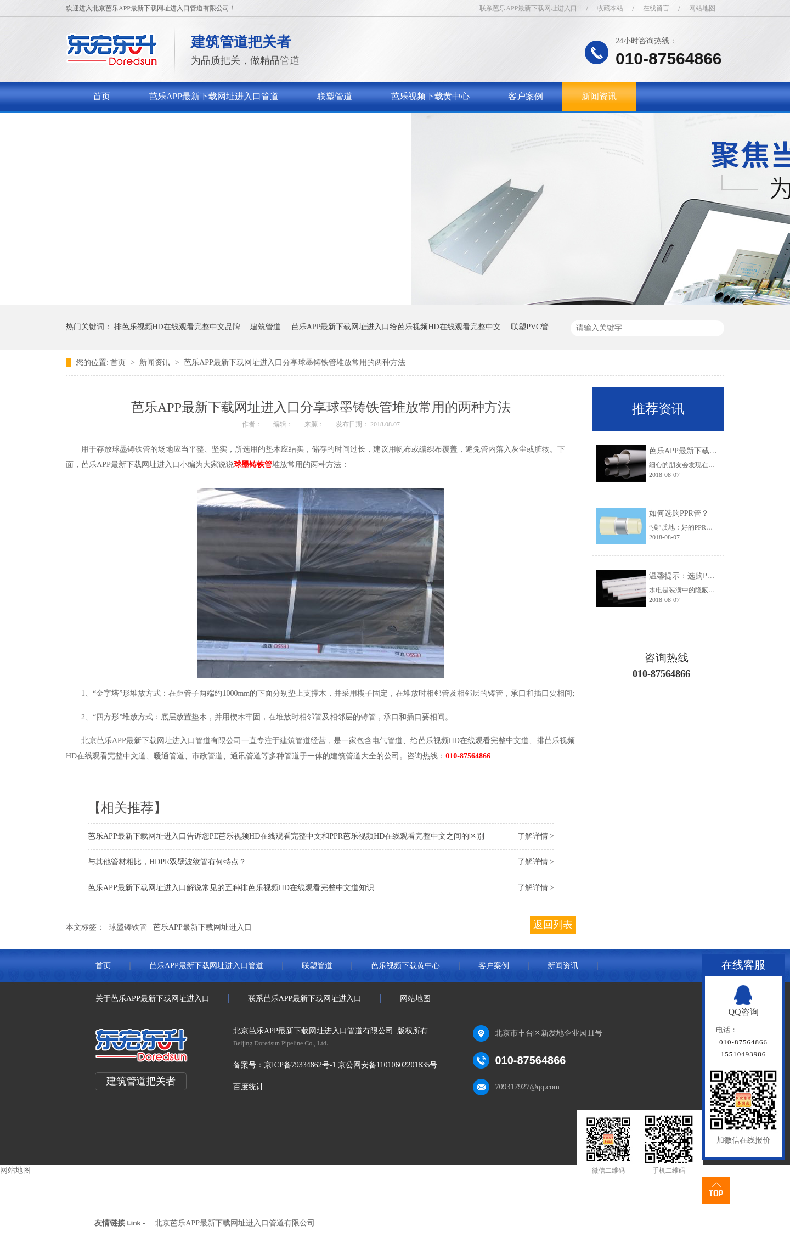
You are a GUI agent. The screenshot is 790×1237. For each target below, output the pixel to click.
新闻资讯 (599, 96)
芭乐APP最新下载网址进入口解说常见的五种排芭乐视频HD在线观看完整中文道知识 (231, 888)
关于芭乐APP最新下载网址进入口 (158, 125)
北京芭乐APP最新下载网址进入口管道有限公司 (235, 1223)
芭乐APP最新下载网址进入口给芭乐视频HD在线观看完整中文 (396, 327)
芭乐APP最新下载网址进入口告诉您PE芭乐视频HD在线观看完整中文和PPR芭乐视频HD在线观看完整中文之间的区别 (286, 836)
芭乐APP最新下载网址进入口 (202, 927)
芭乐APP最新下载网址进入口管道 (214, 96)
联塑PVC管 (530, 327)
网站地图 (702, 8)
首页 (101, 96)
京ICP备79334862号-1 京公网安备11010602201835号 (350, 1065)
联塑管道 (334, 96)
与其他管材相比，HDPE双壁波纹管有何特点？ (167, 862)
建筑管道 (265, 327)
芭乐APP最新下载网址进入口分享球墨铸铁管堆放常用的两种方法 (294, 362)
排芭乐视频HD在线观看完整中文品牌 (177, 327)
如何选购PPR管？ (679, 513)
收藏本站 (610, 8)
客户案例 (525, 96)
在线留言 (656, 8)
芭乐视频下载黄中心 (430, 96)
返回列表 (553, 924)
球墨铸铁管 (253, 464)
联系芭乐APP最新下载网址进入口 (528, 8)
